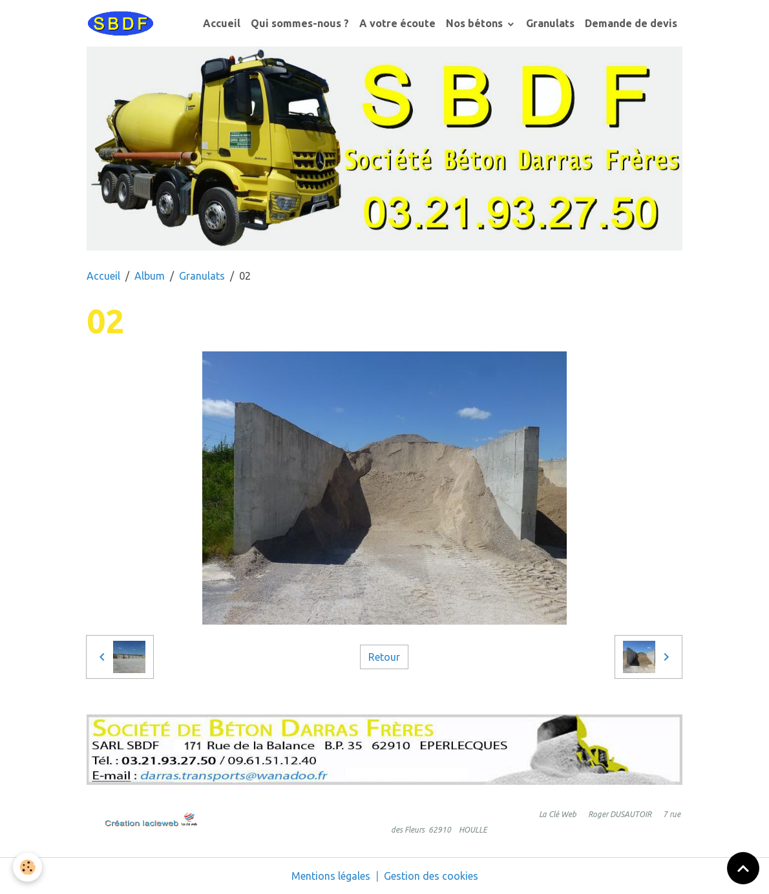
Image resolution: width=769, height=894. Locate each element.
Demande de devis (631, 23)
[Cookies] (27, 867)
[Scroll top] (743, 868)
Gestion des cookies (431, 876)
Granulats (550, 23)
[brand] (123, 23)
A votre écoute (397, 23)
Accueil (221, 23)
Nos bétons (475, 23)
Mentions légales (330, 876)
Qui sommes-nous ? (300, 23)
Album (149, 276)
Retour (384, 657)
